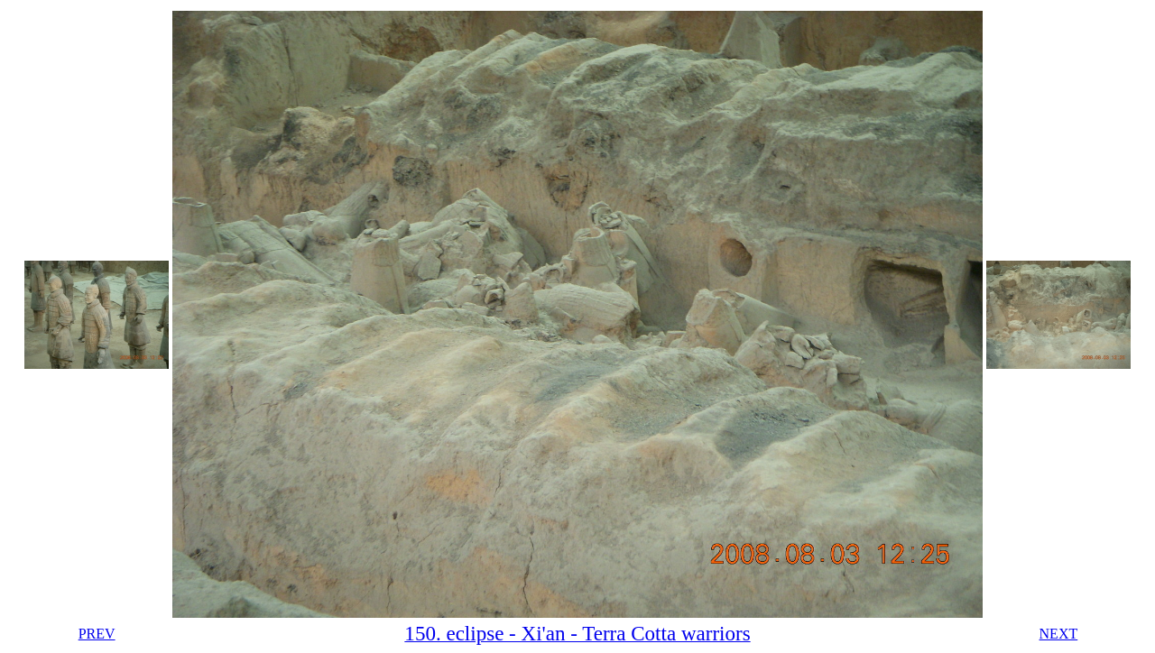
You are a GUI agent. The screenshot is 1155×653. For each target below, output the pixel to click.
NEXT (1059, 633)
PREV (97, 633)
